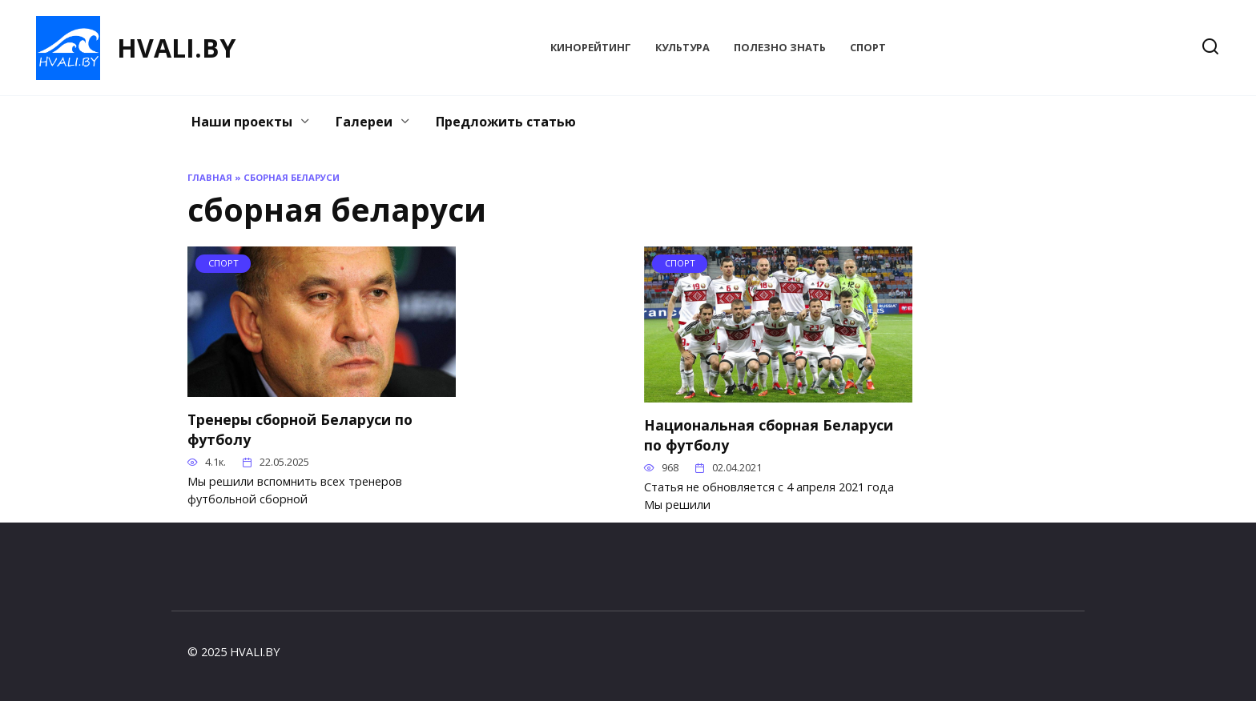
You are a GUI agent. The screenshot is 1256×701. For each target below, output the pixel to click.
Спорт (868, 47)
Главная (209, 177)
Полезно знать (780, 47)
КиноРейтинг (590, 47)
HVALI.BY (176, 47)
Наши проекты (241, 121)
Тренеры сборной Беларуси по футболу (300, 429)
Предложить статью (506, 121)
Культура (682, 47)
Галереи (364, 121)
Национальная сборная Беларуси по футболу (768, 435)
